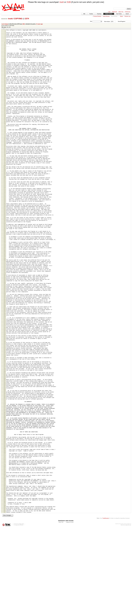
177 (4, 314)
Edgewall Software (19, 611)
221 (4, 386)
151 (4, 272)
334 (4, 568)
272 (4, 469)
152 (4, 273)
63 (4, 129)
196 (4, 345)
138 (4, 250)
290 (4, 498)
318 (4, 543)
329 (4, 559)
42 (4, 95)
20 (4, 60)
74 (4, 147)
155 (4, 278)
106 (4, 199)
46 (4, 102)
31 (4, 77)
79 (4, 155)
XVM (69, 2)
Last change (5, 24)
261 (4, 451)
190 (4, 335)
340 (4, 577)
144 (4, 260)
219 (4, 383)
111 (4, 207)
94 (4, 179)
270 (4, 466)
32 (4, 79)
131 (4, 239)
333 (4, 566)
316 (4, 539)
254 (4, 440)
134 (4, 244)
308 (4, 527)
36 (4, 85)
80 (4, 156)
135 (4, 246)
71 (4, 142)
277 (4, 477)
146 (4, 264)
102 (4, 192)
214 (4, 374)
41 (4, 94)
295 (4, 506)
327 (4, 557)
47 (4, 103)
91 (4, 174)
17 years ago (39, 24)
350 (4, 593)
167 (4, 297)
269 (4, 464)
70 (4, 140)
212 (4, 371)
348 (4, 590)
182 (4, 322)
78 (4, 153)
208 (4, 364)
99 (4, 188)
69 (4, 139)
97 (4, 184)
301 (4, 516)
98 (4, 186)
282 (4, 485)
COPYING (18, 19)
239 (4, 415)
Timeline (91, 13)
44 (4, 98)
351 (4, 595)
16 (4, 53)
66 (4, 134)
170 (4, 302)
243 (4, 421)
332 (4, 565)
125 (4, 229)
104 (4, 195)
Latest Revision (106, 16)
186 (4, 328)
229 (4, 399)
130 (4, 237)
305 (4, 522)
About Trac (121, 11)
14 (4, 50)
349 (4, 591)
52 (4, 112)
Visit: (91, 21)
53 (4, 113)
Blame (121, 16)
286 (4, 491)
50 (4, 108)
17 (4, 55)
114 (4, 211)
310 (4, 529)
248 (4, 430)
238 (4, 414)
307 (4, 525)
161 (4, 288)
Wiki (84, 13)
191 (4, 337)
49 (4, 107)
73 (4, 145)
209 (4, 366)
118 (4, 218)
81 (4, 158)
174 (4, 309)
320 (4, 546)
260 (4, 449)
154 (4, 276)
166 (4, 296)
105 (4, 197)
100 (4, 189)
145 (4, 262)
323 (4, 551)
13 (4, 49)
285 (4, 490)
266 (4, 459)
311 (4, 531)
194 (4, 341)
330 (4, 561)
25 (4, 67)
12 (4, 47)
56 (4, 118)
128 (4, 234)
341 (4, 579)
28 (4, 72)
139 (4, 252)
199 (4, 350)
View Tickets (119, 13)
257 (4, 444)
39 (4, 90)
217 (4, 379)
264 (4, 456)
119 (4, 219)
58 (4, 121)
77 (4, 151)
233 (4, 405)
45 (4, 100)
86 (4, 166)
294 (4, 505)
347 (4, 588)
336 (4, 571)
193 (4, 340)
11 (4, 46)
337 (4, 573)
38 (4, 89)
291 (4, 500)
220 (4, 384)
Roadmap (99, 13)
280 (4, 482)
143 (4, 258)
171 (4, 304)
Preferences (127, 11)
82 (4, 160)
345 (4, 585)
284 (4, 488)
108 (4, 202)
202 (4, 355)
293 (4, 503)
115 (4, 213)
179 (4, 317)
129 (4, 236)
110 (4, 205)
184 (4, 325)
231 (4, 402)
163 (4, 291)
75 (4, 148)
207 (4, 363)
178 (4, 315)
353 (4, 598)
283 (4, 487)
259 (4, 448)
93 (4, 177)
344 (4, 584)
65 (4, 132)
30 (4, 76)
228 (4, 397)
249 (4, 431)
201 (4, 353)
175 (4, 310)
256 (4, 442)
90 (4, 173)
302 (4, 517)
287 (4, 493)
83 (4, 161)
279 (4, 480)
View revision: (107, 21)
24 (4, 66)
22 (4, 63)
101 (4, 191)
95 (4, 181)
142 (4, 257)
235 (4, 409)
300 (4, 514)
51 (4, 110)
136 (4, 247)
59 (4, 123)
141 (4, 256)
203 (4, 356)
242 (4, 420)
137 (4, 249)
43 (4, 97)
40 (4, 92)
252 (4, 436)
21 (4, 61)
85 (4, 165)
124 (4, 228)
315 (4, 538)
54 (4, 115)
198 (4, 348)
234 (4, 407)
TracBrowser (105, 604)
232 (4, 404)
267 (4, 461)
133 (4, 242)
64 (4, 131)
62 (4, 128)
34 (4, 82)
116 (4, 215)
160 (4, 286)
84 (4, 163)
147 (4, 265)
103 (4, 194)
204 (4, 358)
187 (4, 330)
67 (4, 136)
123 (4, 226)
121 (4, 223)
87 (4, 168)
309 (4, 528)
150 (4, 270)
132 (4, 241)
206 (4, 361)
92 (4, 176)
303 (4, 518)
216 (4, 377)
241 (4, 418)
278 (4, 478)
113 (4, 210)
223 (4, 389)
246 (4, 426)
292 (4, 502)
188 (4, 332)
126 (4, 231)
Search (127, 13)
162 (4, 289)
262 (4, 453)
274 (4, 472)
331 (4, 563)
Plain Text (61, 608)
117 (4, 216)
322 (4, 549)
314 (4, 536)
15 (4, 52)
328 (4, 558)
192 (4, 338)
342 (4, 581)
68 (4, 137)
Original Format (69, 608)
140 (4, 254)
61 (4, 126)
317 (4, 541)
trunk (10, 19)
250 (4, 433)
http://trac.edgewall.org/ (126, 611)
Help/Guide (114, 11)
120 (4, 221)
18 (4, 56)
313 (4, 535)
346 (4, 587)
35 (4, 84)
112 (4, 208)
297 (4, 509)
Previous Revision (97, 16)
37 (4, 87)
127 (4, 233)
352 (4, 596)
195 (4, 343)
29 (4, 74)
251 (4, 434)
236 (4, 410)
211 (4, 369)
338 (4, 574)
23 (4, 64)
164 (4, 292)
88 (4, 169)
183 (4, 323)
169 (4, 300)
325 (4, 554)
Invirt (62, 2)
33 (4, 81)
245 (4, 425)
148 (4, 267)
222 (4, 388)
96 (4, 182)
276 (4, 475)
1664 (23, 24)
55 (4, 116)
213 (4, 372)
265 (4, 457)
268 (4, 462)
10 (4, 44)
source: (4, 19)
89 (4, 171)
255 (4, 441)
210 (4, 368)
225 (4, 392)
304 (4, 520)
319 (4, 544)
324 (4, 552)
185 (4, 327)
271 (4, 467)
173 (4, 307)
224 (4, 391)
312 (4, 533)
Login (109, 11)
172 (4, 305)
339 (4, 576)
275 (4, 473)
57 (4, 119)
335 (4, 569)
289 (4, 496)
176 (4, 312)
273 (4, 470)
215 (4, 376)
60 (4, 124)
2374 (27, 19)
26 (4, 69)
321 (4, 547)
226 (4, 394)
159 (4, 284)
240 (4, 417)
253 (4, 438)
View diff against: (124, 21)
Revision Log (127, 16)
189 (4, 333)
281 (4, 483)
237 (4, 412)
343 (4, 582)
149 (4, 268)
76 (4, 150)
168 (4, 299)
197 (4, 346)
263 (4, 454)
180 (4, 318)
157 (4, 281)
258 (4, 446)
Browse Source (108, 13)
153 (4, 275)
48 (4, 105)
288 (4, 495)
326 (4, 555)
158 (4, 283)
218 (4, 381)
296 (4, 507)
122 (4, 224)
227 (4, 396)
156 (4, 279)
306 (4, 524)
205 (4, 359)
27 (4, 71)
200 (4, 351)
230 (4, 400)
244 (4, 423)
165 (4, 294)
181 (4, 320)
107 (4, 200)
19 (4, 58)
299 (4, 512)
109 (4, 203)
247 (4, 428)
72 (4, 144)
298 (4, 510)
